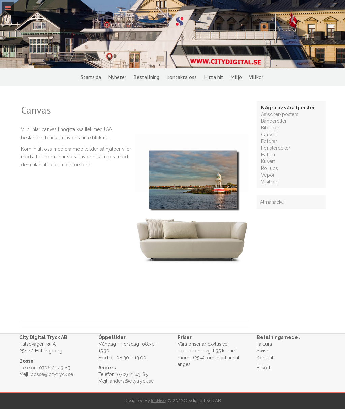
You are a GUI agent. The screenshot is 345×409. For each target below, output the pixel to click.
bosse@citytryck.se (52, 374)
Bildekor (270, 128)
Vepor (268, 175)
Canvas (269, 134)
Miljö (236, 77)
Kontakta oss (181, 77)
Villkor (256, 77)
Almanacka (272, 202)
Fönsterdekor (275, 148)
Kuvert (268, 161)
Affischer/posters (280, 114)
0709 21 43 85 (132, 374)
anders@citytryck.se (132, 381)
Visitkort (270, 181)
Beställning (146, 77)
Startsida (91, 77)
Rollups (269, 168)
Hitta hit (213, 77)
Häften (268, 154)
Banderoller (274, 121)
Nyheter (117, 77)
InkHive (158, 400)
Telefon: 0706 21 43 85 (45, 367)
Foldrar (269, 141)
